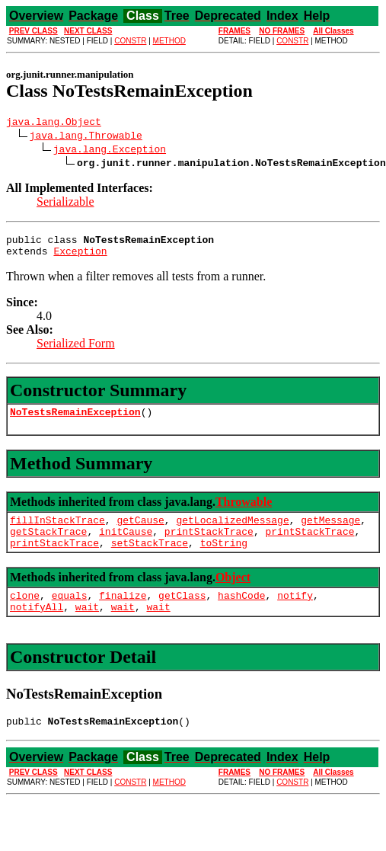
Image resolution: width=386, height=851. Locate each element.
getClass (182, 613)
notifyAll (36, 627)
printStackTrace (209, 545)
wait (87, 627)
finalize (122, 613)
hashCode (241, 613)
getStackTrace (48, 545)
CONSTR (130, 41)
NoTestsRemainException (75, 420)
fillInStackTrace (57, 531)
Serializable (65, 203)
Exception (80, 257)
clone (25, 613)
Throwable (243, 510)
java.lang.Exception (109, 151)
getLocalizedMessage (232, 531)
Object (232, 593)
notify (295, 613)
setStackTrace (149, 558)
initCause (125, 545)
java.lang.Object (53, 123)
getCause (140, 531)
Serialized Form (76, 350)
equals (70, 613)
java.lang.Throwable (86, 137)
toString (223, 558)
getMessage (330, 531)
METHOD (169, 41)
